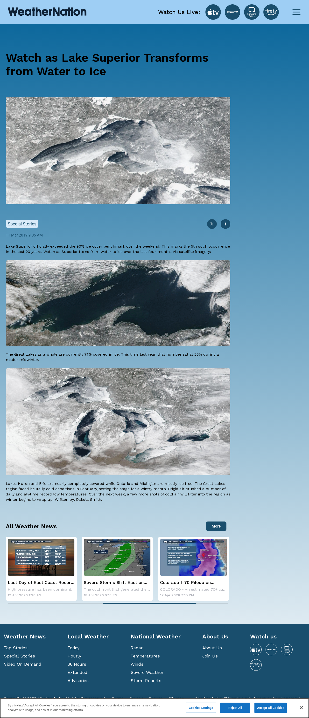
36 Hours (77, 664)
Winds (137, 664)
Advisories (78, 680)
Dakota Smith (88, 499)
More (216, 526)
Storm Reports (146, 680)
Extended (77, 672)
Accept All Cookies (270, 708)
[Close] (301, 707)
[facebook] (225, 224)
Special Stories (19, 655)
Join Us (210, 655)
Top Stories (16, 647)
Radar (137, 647)
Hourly (74, 655)
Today (73, 647)
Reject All (235, 708)
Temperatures (145, 655)
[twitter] (212, 224)
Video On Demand (22, 664)
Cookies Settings (201, 708)
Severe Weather (147, 672)
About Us (212, 647)
